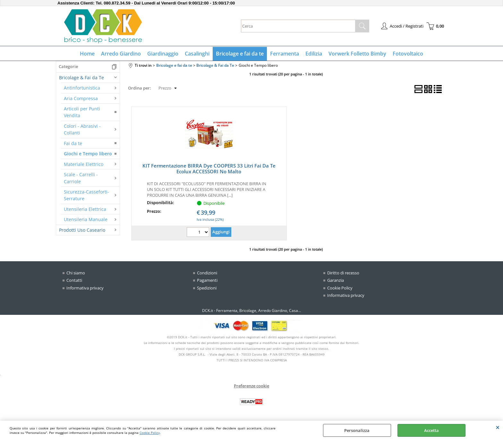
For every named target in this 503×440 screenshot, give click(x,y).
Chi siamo (75, 273)
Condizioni (207, 273)
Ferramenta (284, 53)
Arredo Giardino (121, 53)
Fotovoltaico (408, 53)
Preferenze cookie (251, 386)
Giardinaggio (162, 53)
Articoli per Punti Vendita (82, 112)
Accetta (431, 430)
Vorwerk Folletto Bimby (357, 53)
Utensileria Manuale (85, 219)
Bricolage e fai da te (240, 53)
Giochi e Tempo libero (88, 154)
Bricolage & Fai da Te (81, 77)
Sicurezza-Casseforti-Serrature (86, 195)
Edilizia (313, 53)
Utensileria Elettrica (85, 209)
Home (87, 53)
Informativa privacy (85, 288)
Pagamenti (207, 280)
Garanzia (335, 280)
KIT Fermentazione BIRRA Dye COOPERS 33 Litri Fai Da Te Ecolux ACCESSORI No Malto (209, 168)
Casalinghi (197, 53)
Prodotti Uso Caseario (82, 230)
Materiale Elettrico (83, 164)
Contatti (74, 280)
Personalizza (357, 430)
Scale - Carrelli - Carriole (81, 177)
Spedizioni (207, 288)
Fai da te (73, 143)
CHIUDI (498, 427)
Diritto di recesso (343, 273)
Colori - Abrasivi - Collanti (82, 129)
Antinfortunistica (82, 88)
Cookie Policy (150, 432)
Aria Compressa (81, 98)
